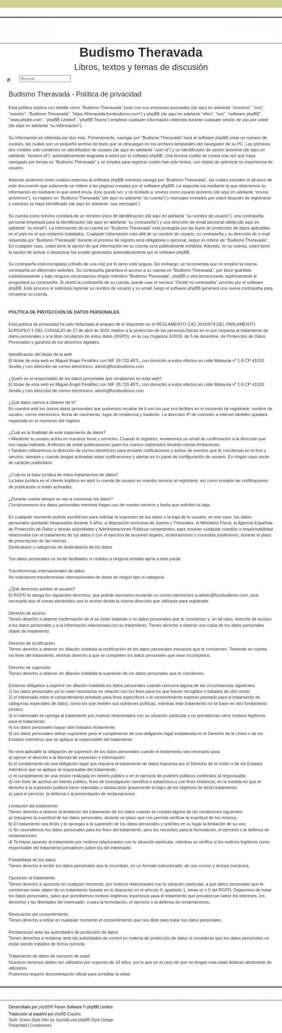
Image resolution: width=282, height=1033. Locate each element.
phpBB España (67, 1014)
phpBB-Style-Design (95, 1020)
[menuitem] (45, 24)
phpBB (44, 1007)
